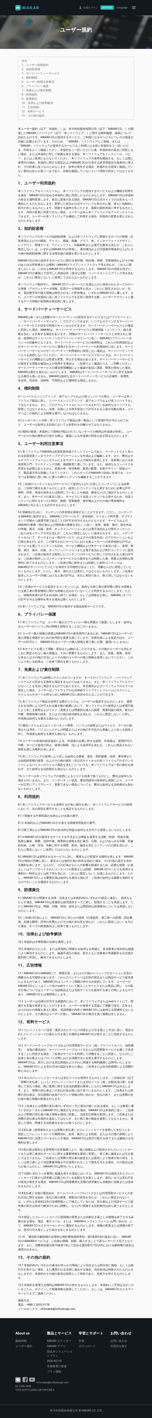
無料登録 (107, 8)
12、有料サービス (33, 111)
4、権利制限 (29, 77)
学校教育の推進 (57, 1366)
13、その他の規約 (33, 115)
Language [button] (122, 8)
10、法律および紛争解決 (37, 103)
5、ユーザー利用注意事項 (38, 82)
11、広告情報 (30, 107)
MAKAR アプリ (56, 1346)
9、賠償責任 (29, 98)
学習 (81, 1341)
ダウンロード (87, 1346)
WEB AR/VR (54, 1361)
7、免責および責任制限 (36, 90)
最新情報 (21, 1341)
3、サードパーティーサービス (41, 73)
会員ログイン (90, 8)
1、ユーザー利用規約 (35, 65)
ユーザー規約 (23, 1346)
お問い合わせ (118, 1341)
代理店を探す (118, 1346)
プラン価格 (54, 1371)
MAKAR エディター (59, 1341)
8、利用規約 (29, 94)
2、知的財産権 (31, 69)
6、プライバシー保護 (35, 86)
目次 (24, 60)
